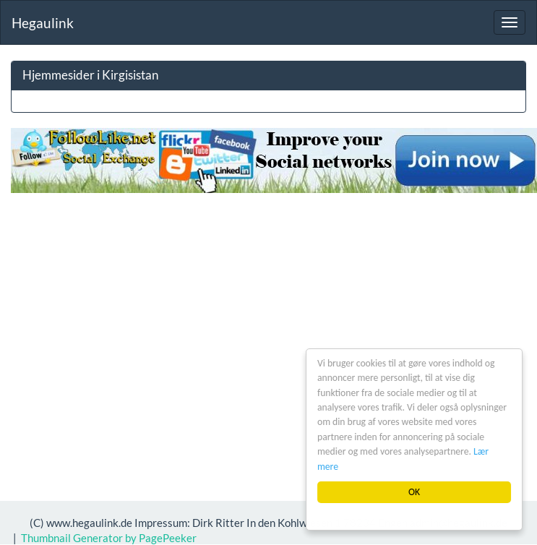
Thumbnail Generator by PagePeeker (109, 537)
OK (414, 492)
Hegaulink (43, 22)
